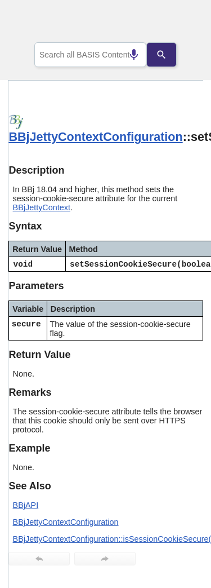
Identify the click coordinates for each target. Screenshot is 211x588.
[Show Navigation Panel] (180, 23)
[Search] (170, 54)
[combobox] (90, 54)
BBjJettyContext (41, 207)
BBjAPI (26, 505)
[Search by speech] (125, 54)
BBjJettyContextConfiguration (95, 137)
